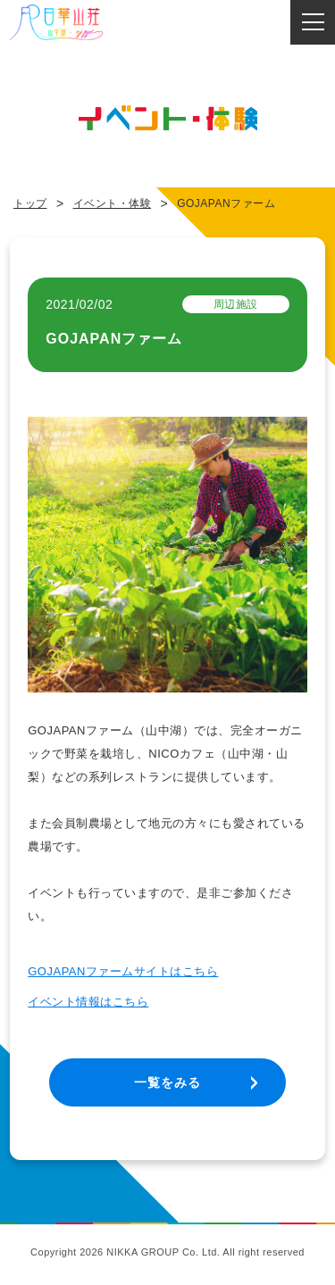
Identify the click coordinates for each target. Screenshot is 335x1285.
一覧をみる (167, 1082)
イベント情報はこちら (88, 1001)
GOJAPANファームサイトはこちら (123, 971)
